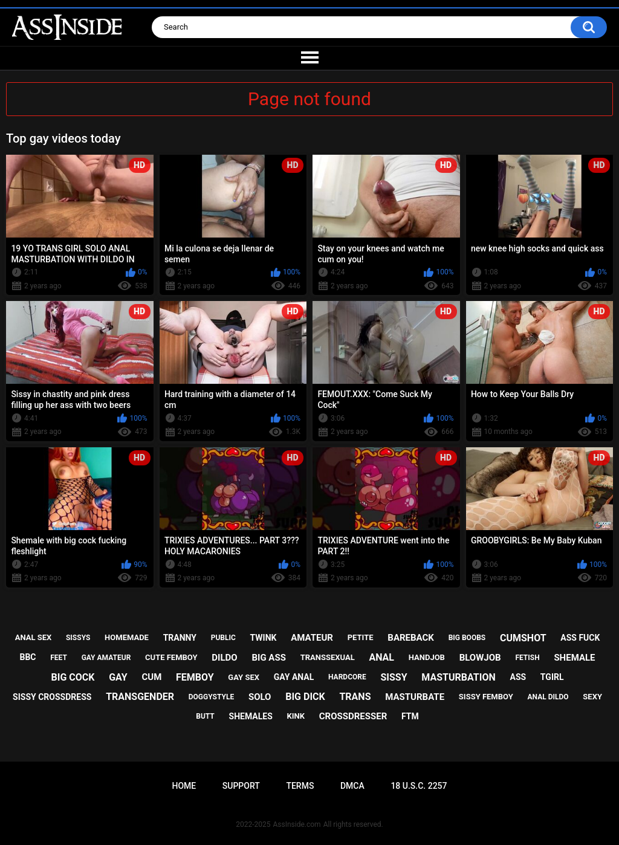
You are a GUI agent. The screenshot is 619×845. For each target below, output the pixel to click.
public (223, 637)
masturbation (458, 677)
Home (184, 786)
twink (263, 638)
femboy (195, 677)
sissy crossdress (52, 697)
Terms (300, 786)
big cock (73, 677)
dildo (224, 657)
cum (151, 677)
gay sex (243, 677)
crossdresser (353, 716)
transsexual (327, 657)
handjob (427, 657)
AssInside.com (296, 824)
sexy (592, 696)
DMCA (352, 786)
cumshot (523, 638)
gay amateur (106, 657)
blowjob (480, 657)
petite (361, 637)
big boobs (467, 637)
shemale (574, 657)
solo (259, 696)
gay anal (294, 677)
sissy (393, 677)
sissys (78, 637)
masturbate (414, 696)
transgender (140, 696)
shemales (251, 716)
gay (118, 677)
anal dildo (548, 697)
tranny (179, 638)
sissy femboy (486, 696)
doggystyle (211, 697)
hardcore (347, 677)
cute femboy (171, 657)
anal (381, 657)
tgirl (552, 677)
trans (355, 696)
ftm (410, 716)
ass (518, 677)
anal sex (33, 637)
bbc (28, 657)
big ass (268, 657)
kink (296, 715)
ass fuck (580, 638)
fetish (527, 657)
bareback (410, 637)
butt (205, 716)
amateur (312, 637)
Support (241, 786)
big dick (305, 696)
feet (58, 657)
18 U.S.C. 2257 (419, 786)
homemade (127, 637)
